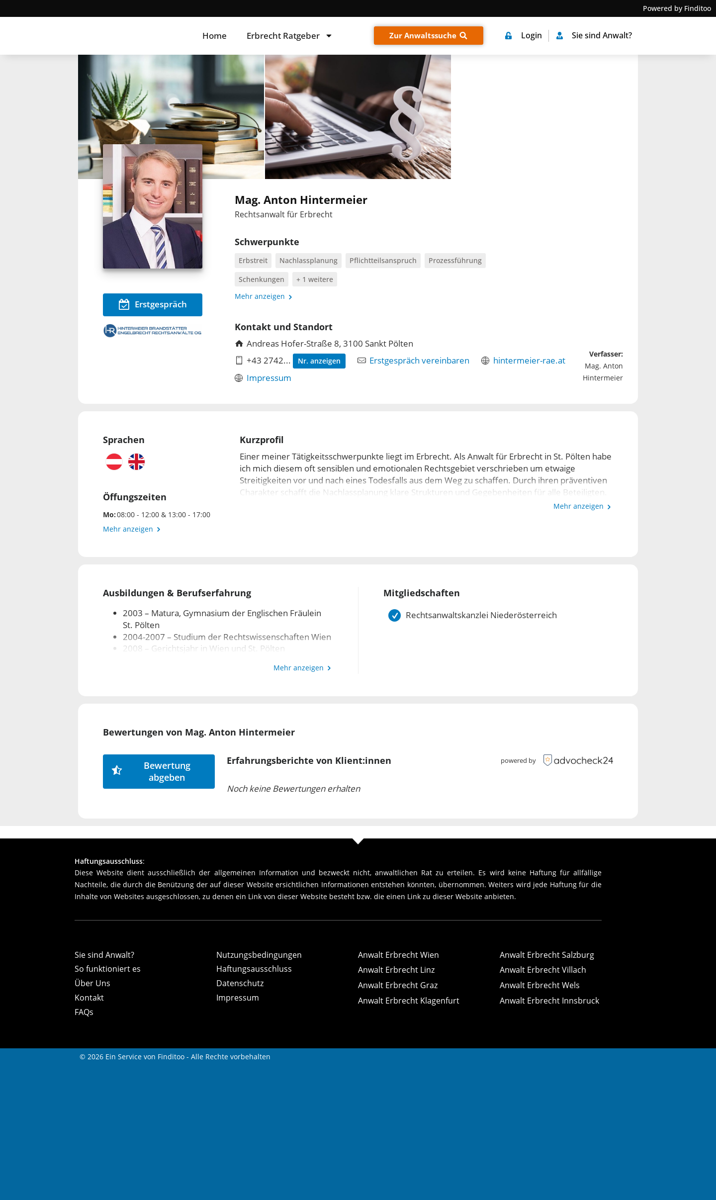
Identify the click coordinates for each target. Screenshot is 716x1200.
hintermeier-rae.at (529, 360)
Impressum (269, 377)
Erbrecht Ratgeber (290, 35)
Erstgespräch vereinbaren (419, 360)
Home (214, 35)
